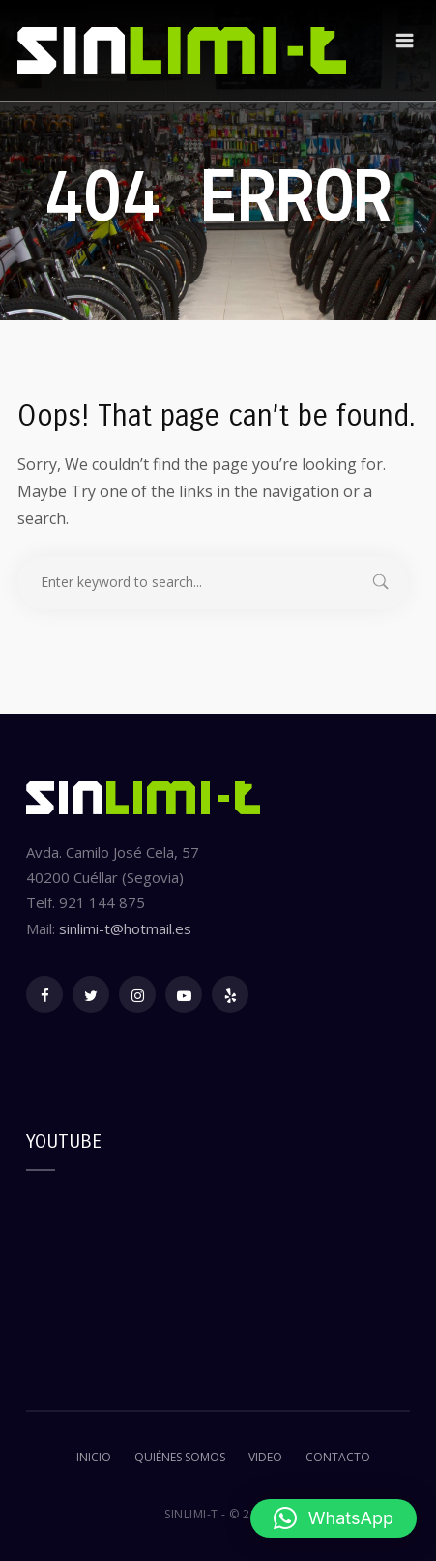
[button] (333, 1518)
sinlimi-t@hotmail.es (125, 928)
